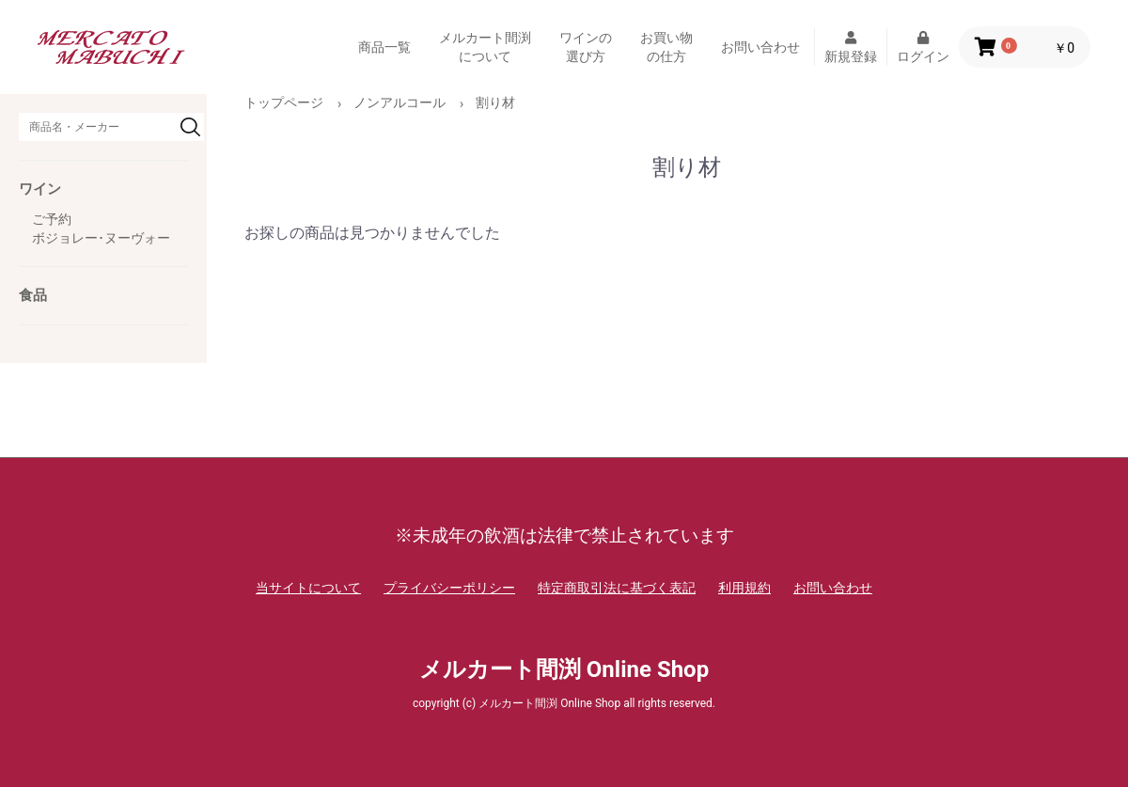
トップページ (283, 102)
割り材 (495, 102)
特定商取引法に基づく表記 (617, 587)
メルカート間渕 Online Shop (564, 669)
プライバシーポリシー (449, 587)
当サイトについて (308, 587)
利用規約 (744, 587)
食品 (33, 295)
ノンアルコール (399, 102)
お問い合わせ (760, 47)
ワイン (40, 189)
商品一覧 (384, 47)
